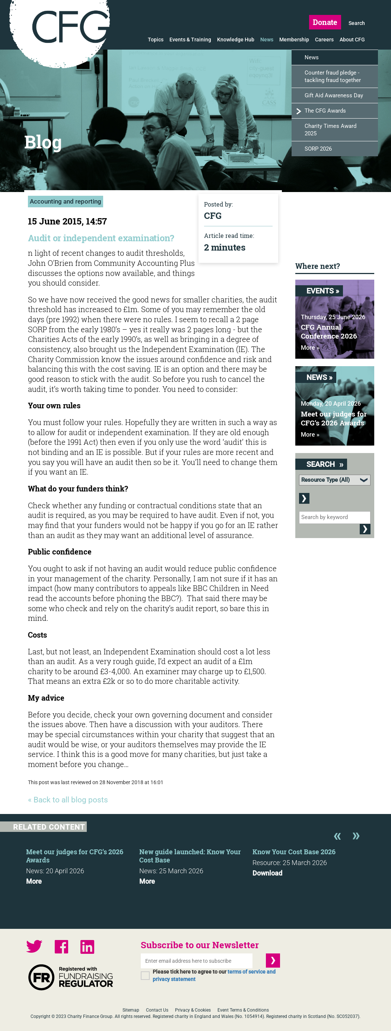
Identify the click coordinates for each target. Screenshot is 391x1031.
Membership (294, 40)
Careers (324, 40)
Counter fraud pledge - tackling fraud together (333, 76)
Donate (325, 22)
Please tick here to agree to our (214, 975)
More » (310, 347)
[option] (82, 864)
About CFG (352, 40)
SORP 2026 (318, 148)
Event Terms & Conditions (243, 1010)
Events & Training (190, 40)
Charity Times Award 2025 (330, 130)
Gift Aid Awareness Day (334, 95)
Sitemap (131, 1010)
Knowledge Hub (235, 40)
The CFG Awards (325, 110)
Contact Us (157, 1010)
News (266, 40)
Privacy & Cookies (193, 1010)
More (34, 881)
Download (267, 873)
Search (357, 23)
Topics (155, 40)
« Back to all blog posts (68, 799)
